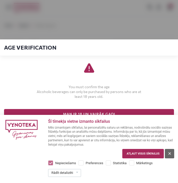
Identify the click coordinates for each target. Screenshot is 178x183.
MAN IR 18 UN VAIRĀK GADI (89, 114)
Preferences (94, 163)
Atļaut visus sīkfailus (143, 153)
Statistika (120, 163)
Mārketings (144, 163)
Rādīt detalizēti (62, 173)
